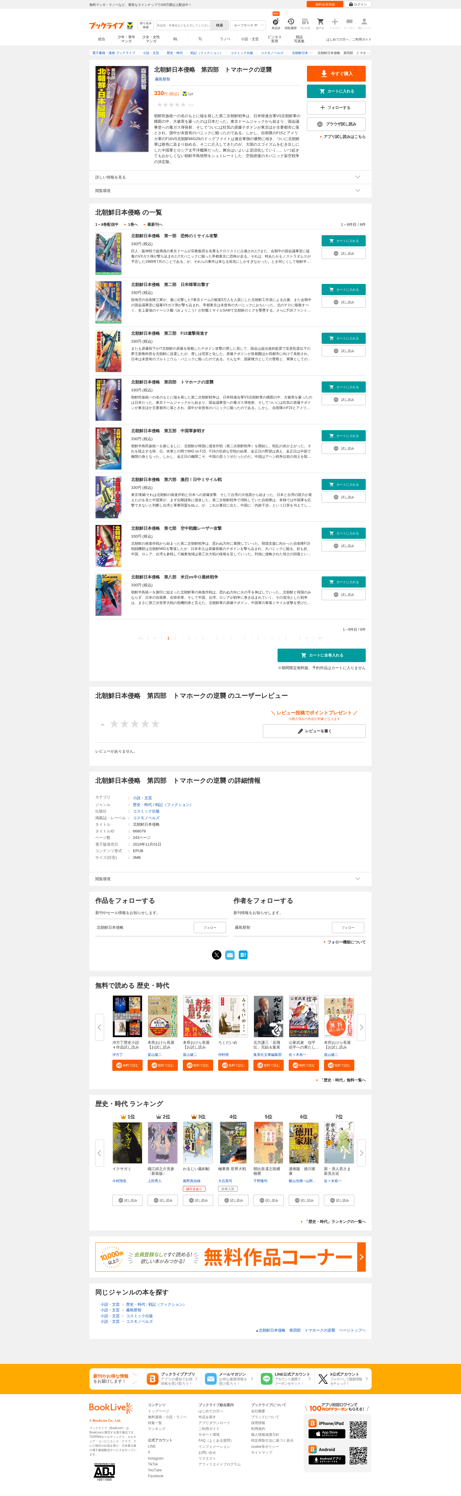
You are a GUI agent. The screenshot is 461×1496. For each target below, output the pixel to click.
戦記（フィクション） (174, 804)
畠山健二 (155, 1055)
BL (175, 39)
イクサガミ (121, 1169)
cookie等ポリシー (265, 1447)
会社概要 (258, 1411)
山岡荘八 (312, 1181)
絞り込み (146, 25)
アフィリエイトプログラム (219, 1464)
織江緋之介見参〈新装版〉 (161, 1171)
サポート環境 (209, 1435)
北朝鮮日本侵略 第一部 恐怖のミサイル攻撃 (174, 235)
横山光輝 (296, 1181)
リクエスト (207, 1458)
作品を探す (207, 1417)
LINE (152, 1446)
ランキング (157, 1429)
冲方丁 (117, 1055)
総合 (101, 39)
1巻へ (133, 224)
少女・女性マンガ (151, 39)
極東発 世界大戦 (232, 1169)
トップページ (158, 1411)
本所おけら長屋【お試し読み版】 (337, 1047)
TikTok (153, 1464)
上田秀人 (155, 1181)
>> (320, 638)
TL (200, 39)
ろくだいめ (227, 1042)
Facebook (155, 1476)
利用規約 (258, 1429)
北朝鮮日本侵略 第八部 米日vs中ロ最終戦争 (174, 577)
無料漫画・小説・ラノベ (167, 1417)
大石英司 (225, 1181)
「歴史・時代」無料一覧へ (343, 1080)
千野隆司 (260, 1181)
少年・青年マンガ (126, 39)
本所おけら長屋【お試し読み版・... (161, 1047)
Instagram (155, 1458)
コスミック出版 (146, 811)
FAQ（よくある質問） (216, 1440)
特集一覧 (155, 1423)
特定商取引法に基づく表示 (272, 1440)
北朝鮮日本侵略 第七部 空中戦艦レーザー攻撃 (176, 528)
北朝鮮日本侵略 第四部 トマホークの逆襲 (172, 382)
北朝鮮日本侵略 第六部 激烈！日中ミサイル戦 (176, 479)
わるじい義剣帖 (196, 1169)
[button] (127, 1065)
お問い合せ (207, 1452)
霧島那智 (162, 79)
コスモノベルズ (146, 818)
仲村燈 (223, 1055)
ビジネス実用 (275, 39)
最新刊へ (155, 224)
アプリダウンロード (214, 1423)
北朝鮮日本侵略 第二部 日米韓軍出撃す (170, 284)
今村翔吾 (119, 1181)
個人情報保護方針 (265, 1435)
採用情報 (258, 1423)
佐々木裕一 (297, 1055)
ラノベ (225, 39)
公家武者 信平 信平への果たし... (304, 1044)
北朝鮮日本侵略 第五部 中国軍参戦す (168, 430)
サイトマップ (261, 1452)
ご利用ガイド (362, 39)
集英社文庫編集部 (267, 1055)
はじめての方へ (337, 39)
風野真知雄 (192, 1181)
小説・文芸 (250, 39)
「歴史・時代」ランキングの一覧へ (335, 1221)
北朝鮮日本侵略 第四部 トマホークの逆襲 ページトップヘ (310, 1330)
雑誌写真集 (299, 39)
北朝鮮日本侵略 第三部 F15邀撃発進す (169, 333)
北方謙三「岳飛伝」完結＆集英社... (266, 1047)
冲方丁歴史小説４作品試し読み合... (125, 1047)
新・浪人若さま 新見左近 (337, 1171)
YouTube (155, 1470)
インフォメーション (214, 1447)
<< (140, 638)
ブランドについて (265, 1417)
